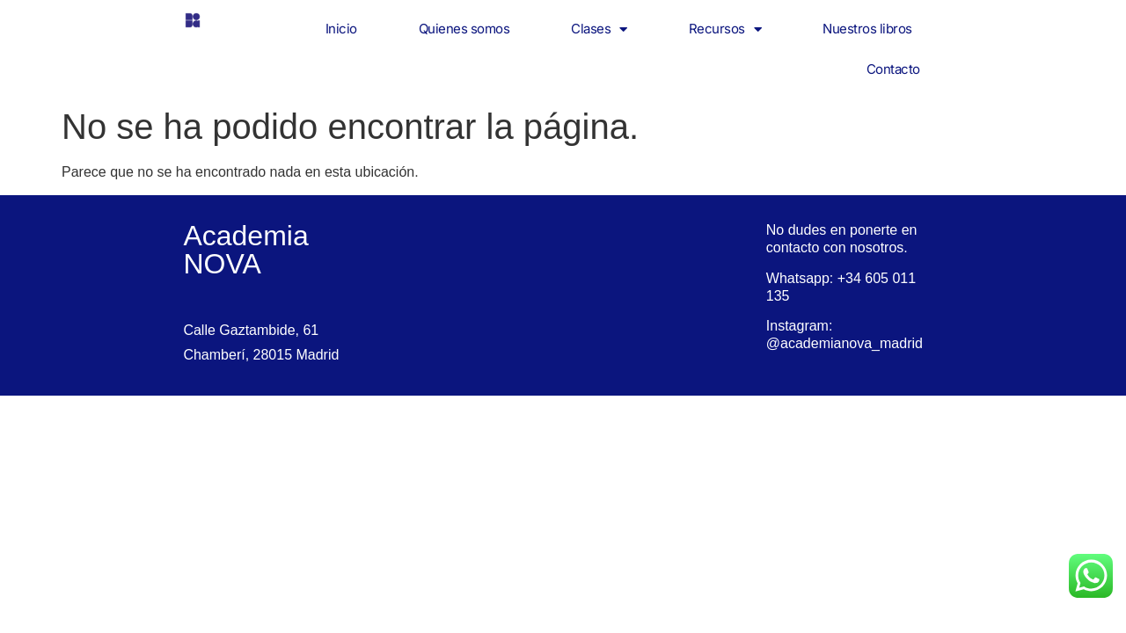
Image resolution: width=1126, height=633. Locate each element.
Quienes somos (464, 28)
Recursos (725, 29)
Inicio (341, 28)
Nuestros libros (867, 28)
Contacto (893, 69)
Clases (599, 29)
